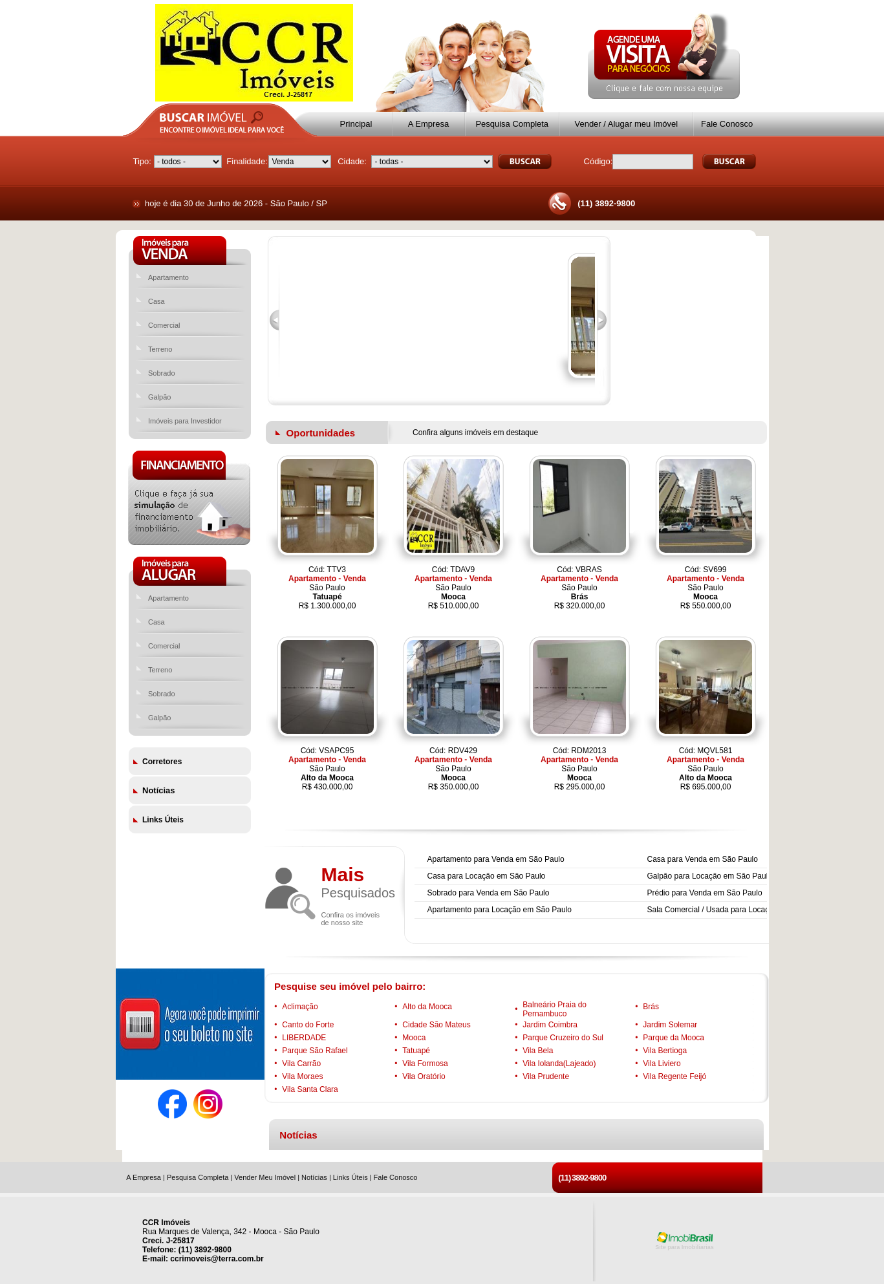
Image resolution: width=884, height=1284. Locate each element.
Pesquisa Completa (511, 124)
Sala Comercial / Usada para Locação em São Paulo (738, 909)
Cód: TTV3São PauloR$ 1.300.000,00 (327, 587)
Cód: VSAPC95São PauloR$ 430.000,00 (327, 768)
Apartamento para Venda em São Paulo (496, 859)
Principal (356, 124)
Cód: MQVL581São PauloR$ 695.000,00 (705, 768)
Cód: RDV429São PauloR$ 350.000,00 (453, 768)
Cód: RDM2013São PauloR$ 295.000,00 (579, 768)
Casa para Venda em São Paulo (702, 859)
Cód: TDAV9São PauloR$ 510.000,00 (453, 587)
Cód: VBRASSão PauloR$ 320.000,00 (579, 587)
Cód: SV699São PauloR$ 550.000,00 (705, 587)
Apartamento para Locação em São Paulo (499, 909)
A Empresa (428, 124)
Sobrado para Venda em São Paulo (488, 892)
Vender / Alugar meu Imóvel (626, 124)
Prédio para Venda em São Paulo (704, 892)
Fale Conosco (727, 124)
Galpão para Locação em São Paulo (709, 876)
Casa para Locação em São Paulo (486, 876)
